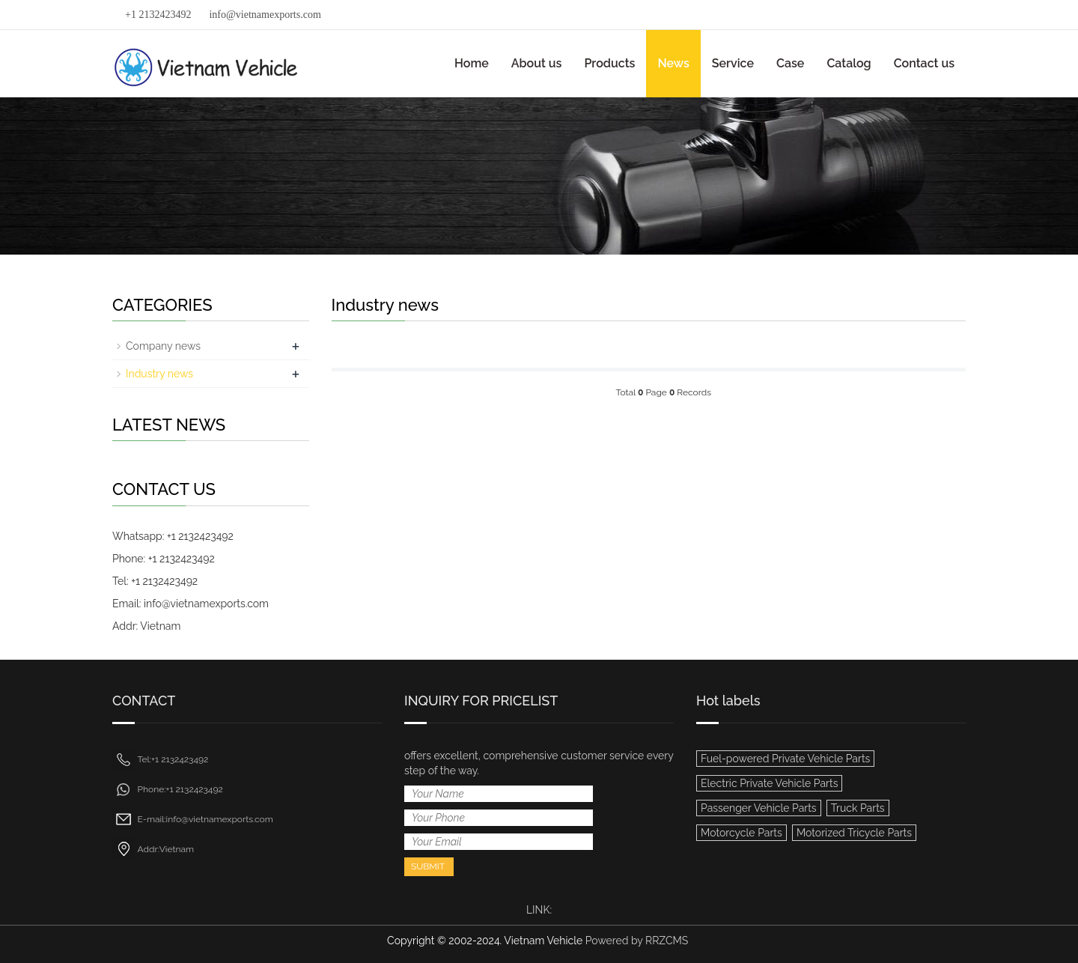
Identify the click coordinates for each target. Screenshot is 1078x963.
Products (609, 63)
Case (790, 63)
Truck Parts (858, 808)
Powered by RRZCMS (635, 941)
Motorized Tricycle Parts (854, 833)
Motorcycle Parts (741, 833)
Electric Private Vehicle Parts (769, 783)
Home (471, 63)
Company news (163, 346)
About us (536, 63)
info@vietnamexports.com (264, 14)
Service (733, 63)
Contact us (924, 63)
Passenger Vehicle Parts (759, 808)
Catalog (848, 63)
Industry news (159, 374)
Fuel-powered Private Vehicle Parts (785, 759)
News (673, 63)
